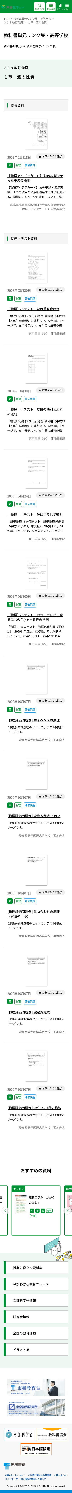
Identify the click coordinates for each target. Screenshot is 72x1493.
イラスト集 (21, 1349)
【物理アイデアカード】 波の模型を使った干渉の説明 (35, 178)
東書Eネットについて (15, 1475)
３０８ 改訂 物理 (14, 22)
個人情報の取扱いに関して (33, 1479)
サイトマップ (11, 1479)
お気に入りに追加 (52, 156)
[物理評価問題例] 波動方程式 (28, 1012)
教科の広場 (51, 7)
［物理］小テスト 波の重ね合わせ (33, 309)
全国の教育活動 (24, 1333)
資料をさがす (39, 7)
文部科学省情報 (24, 1300)
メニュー (67, 7)
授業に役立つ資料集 (27, 1267)
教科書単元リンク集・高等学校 (32, 19)
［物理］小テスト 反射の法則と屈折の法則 (35, 411)
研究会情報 (21, 1316)
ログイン (60, 7)
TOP (6, 19)
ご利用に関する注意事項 (39, 1475)
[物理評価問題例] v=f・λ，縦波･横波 (34, 1108)
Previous (5, 1210)
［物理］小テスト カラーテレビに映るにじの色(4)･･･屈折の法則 (35, 617)
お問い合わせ (60, 1475)
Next (67, 1210)
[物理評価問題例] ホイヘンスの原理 (33, 720)
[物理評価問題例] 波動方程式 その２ (33, 816)
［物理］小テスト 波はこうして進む (35, 514)
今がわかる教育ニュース (31, 1284)
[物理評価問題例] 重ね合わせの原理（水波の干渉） (33, 913)
